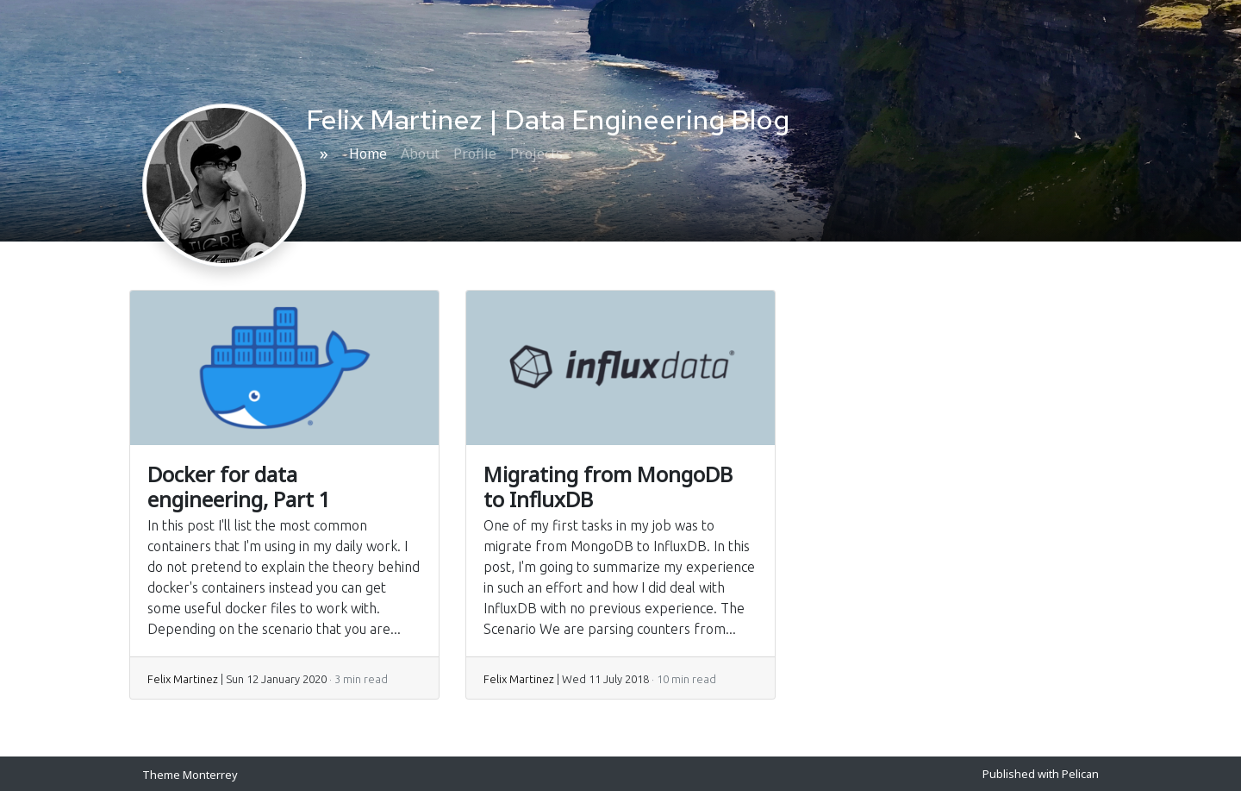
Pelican (1080, 774)
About (420, 153)
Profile (474, 153)
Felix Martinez (182, 679)
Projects (536, 153)
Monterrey (210, 774)
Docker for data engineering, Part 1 (239, 486)
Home (368, 153)
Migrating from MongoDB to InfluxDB (608, 486)
